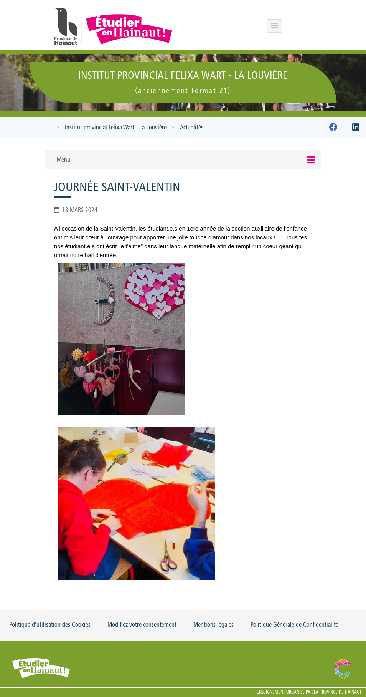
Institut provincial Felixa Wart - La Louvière (116, 128)
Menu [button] (63, 160)
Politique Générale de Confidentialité (294, 625)
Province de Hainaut (340, 692)
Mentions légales (213, 625)
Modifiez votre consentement (141, 625)
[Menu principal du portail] (274, 26)
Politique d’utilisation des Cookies (50, 625)
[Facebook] (333, 128)
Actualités (191, 128)
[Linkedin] (356, 128)
